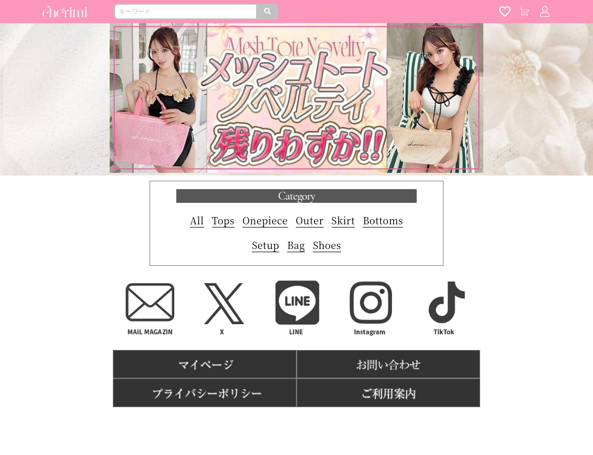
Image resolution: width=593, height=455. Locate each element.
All (197, 220)
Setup (265, 245)
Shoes (327, 245)
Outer (310, 220)
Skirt (343, 220)
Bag (296, 245)
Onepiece (265, 220)
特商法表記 (290, 424)
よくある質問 (336, 424)
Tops (223, 220)
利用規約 (250, 424)
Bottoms (383, 220)
